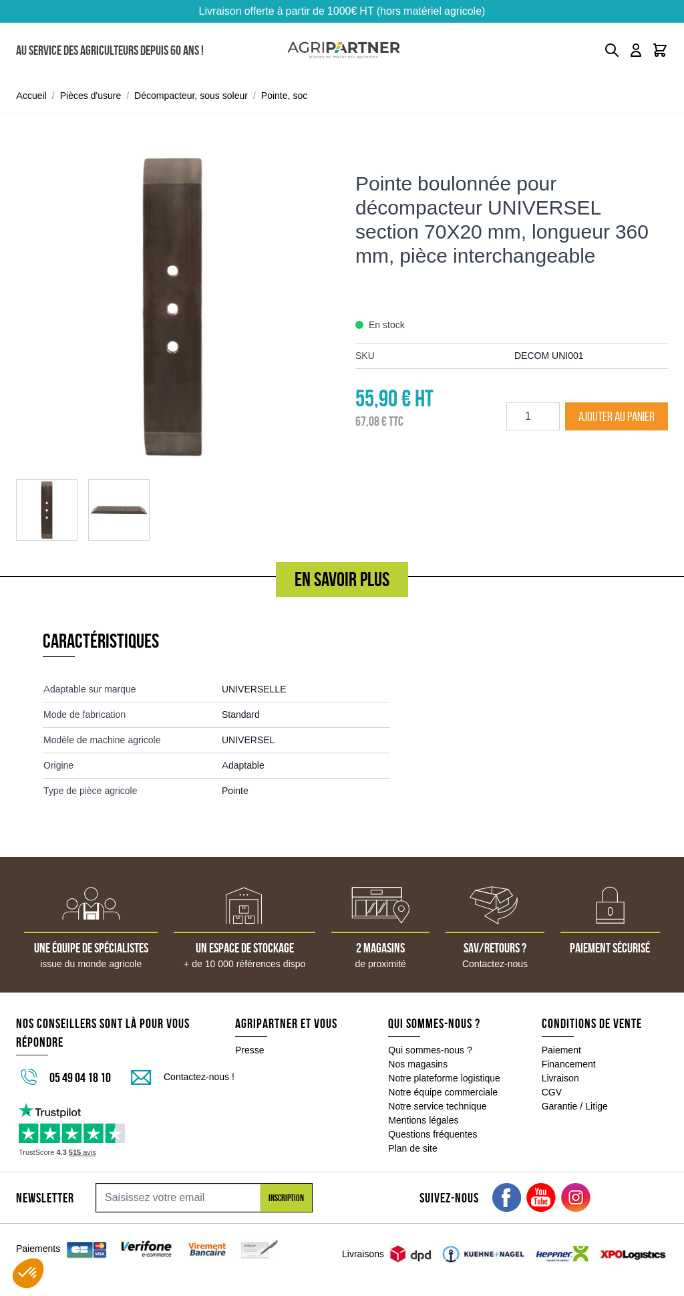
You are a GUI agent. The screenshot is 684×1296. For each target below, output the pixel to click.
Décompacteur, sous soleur (191, 96)
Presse (250, 1050)
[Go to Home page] (344, 50)
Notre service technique (437, 1106)
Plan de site (412, 1148)
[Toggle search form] (612, 50)
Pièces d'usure (91, 96)
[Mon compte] (636, 50)
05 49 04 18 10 (80, 1077)
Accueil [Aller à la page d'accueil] (31, 96)
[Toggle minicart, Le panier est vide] (660, 50)
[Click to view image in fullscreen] (172, 306)
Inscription (286, 1197)
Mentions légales (423, 1120)
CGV (552, 1092)
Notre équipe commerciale (443, 1092)
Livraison (560, 1078)
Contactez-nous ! (199, 1077)
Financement (569, 1064)
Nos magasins (418, 1064)
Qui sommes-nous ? (430, 1050)
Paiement (561, 1050)
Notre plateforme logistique (444, 1078)
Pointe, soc (284, 96)
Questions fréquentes (432, 1134)
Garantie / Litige (575, 1106)
